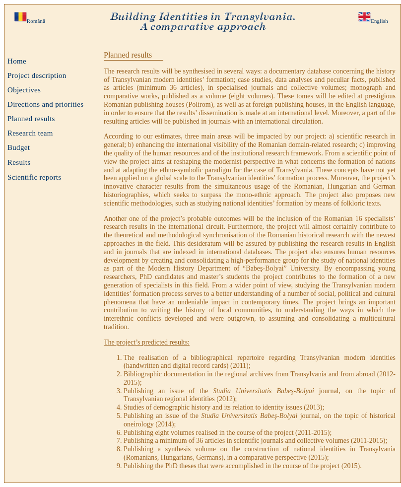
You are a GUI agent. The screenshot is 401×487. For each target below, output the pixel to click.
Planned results (31, 119)
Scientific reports (34, 177)
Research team (30, 133)
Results (18, 162)
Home (16, 61)
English (379, 21)
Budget (18, 147)
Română (36, 21)
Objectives (24, 90)
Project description (37, 75)
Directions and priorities (45, 104)
